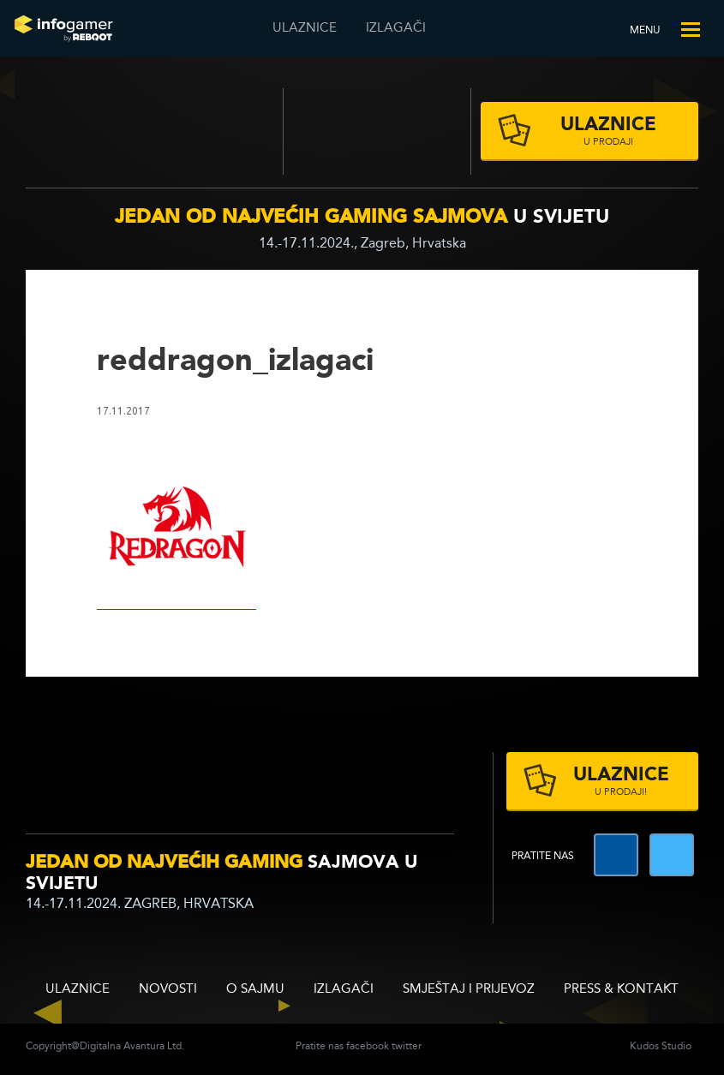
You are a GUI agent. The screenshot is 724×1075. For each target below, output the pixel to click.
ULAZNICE (304, 28)
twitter (407, 1047)
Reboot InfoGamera (64, 28)
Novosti (168, 989)
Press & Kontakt (621, 989)
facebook (367, 1047)
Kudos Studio (660, 1047)
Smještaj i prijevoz (469, 989)
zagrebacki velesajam (386, 778)
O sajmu (255, 989)
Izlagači (396, 28)
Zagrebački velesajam (377, 131)
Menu (645, 31)
